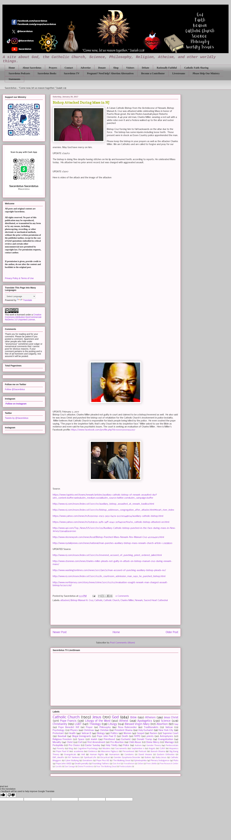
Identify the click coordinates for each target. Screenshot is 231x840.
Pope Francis (68, 721)
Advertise (86, 67)
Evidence (92, 751)
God (115, 717)
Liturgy (112, 724)
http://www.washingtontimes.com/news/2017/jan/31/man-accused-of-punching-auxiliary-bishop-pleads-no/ (109, 570)
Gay (176, 724)
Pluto (175, 760)
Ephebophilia (140, 760)
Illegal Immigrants (81, 736)
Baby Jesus (161, 757)
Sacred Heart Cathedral (156, 600)
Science (165, 721)
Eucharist (126, 739)
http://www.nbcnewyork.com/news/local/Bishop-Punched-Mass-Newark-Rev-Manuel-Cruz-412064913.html (108, 537)
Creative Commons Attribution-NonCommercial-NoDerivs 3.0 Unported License (23, 317)
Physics (74, 730)
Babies (148, 757)
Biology (101, 733)
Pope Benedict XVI (68, 727)
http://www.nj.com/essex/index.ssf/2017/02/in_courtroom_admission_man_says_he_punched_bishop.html (109, 576)
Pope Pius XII (102, 760)
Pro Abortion (117, 742)
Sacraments (121, 748)
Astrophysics (166, 736)
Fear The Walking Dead (106, 767)
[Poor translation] (11, 795)
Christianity (60, 724)
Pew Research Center (169, 764)
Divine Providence (86, 767)
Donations (88, 760)
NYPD (137, 736)
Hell (83, 754)
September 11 (138, 748)
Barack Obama (158, 751)
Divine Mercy (152, 742)
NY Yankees (74, 757)
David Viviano (145, 754)
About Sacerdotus (31, 67)
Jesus (96, 717)
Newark (139, 600)
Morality (57, 742)
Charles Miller (127, 600)
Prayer (89, 727)
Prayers (53, 67)
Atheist (123, 721)
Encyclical (105, 757)
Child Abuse (135, 742)
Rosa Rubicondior (127, 727)
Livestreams (178, 73)
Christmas (89, 730)
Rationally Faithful (167, 67)
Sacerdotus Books (47, 73)
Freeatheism (129, 764)
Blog (71, 748)
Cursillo (58, 767)
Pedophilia (58, 745)
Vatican (169, 727)
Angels (152, 748)
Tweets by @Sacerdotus (16, 418)
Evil (80, 742)
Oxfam (140, 764)
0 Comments (122, 596)
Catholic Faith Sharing (196, 67)
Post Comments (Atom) (122, 643)
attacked (64, 600)
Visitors (130, 67)
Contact (69, 67)
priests (150, 736)
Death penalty (82, 764)
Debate (145, 67)
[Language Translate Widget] (20, 296)
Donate (102, 67)
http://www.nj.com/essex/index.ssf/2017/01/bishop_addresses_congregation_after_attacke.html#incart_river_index (113, 510)
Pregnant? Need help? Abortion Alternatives (110, 73)
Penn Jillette (151, 764)
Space (81, 739)
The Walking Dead (121, 760)
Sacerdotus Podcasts (19, 73)
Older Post (172, 632)
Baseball (62, 736)
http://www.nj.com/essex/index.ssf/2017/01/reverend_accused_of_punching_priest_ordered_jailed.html (107, 555)
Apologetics (144, 721)
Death (125, 736)
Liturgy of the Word (97, 721)
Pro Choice (74, 745)
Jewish (94, 739)
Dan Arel (116, 764)
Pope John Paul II (106, 736)
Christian (104, 730)
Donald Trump (144, 739)
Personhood (128, 751)
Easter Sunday (92, 745)
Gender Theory (153, 745)
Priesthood (109, 739)
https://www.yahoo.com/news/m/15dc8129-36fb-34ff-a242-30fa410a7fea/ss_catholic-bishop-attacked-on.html (111, 522)
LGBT (78, 724)
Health (72, 733)
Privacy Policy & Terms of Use (19, 278)
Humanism (114, 754)
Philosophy (105, 727)
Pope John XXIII (63, 764)
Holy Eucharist (145, 730)
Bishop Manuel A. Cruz (82, 600)
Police (126, 745)
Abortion (162, 724)
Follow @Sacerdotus (15, 389)
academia (78, 751)
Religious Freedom (62, 739)
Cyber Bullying (72, 760)
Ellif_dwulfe (58, 757)
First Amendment (96, 742)
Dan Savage (70, 767)
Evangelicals (70, 754)
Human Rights (97, 754)
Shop (116, 67)
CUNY (162, 748)
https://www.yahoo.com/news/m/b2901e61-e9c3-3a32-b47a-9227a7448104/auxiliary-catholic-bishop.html (108, 516)
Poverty (60, 748)
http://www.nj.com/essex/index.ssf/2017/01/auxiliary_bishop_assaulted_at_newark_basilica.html (103, 504)
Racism (153, 733)
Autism (138, 745)
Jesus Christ (171, 717)
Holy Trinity (112, 745)
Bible (133, 717)
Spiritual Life (90, 757)
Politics (114, 733)
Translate (24, 300)
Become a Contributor (153, 73)
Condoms (129, 754)
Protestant (58, 733)
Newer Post (60, 632)
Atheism (150, 717)
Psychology (59, 730)
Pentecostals (172, 745)
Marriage (169, 742)
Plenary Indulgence (160, 760)
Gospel (140, 733)
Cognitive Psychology (88, 748)
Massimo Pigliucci (109, 751)
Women (127, 733)
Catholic (98, 600)
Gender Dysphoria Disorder (127, 757)
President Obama (124, 730)
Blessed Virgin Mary (137, 724)
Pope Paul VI (62, 751)
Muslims (107, 748)
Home (12, 67)
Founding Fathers (100, 764)
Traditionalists (151, 727)
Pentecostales (125, 767)
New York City (166, 730)
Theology (95, 724)
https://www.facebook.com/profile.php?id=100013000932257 (103, 430)
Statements (14, 79)
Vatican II (86, 733)
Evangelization (165, 739)
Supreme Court (170, 733)
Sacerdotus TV (71, 73)
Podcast (142, 751)
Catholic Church (111, 600)
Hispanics (173, 748)
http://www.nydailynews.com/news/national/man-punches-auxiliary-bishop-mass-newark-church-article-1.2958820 (112, 543)
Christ (70, 742)
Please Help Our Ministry (206, 73)
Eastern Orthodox (165, 754)
